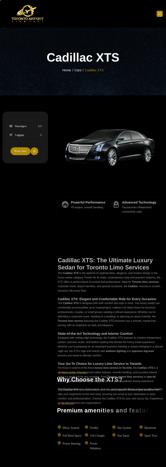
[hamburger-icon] (160, 14)
